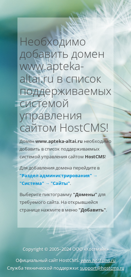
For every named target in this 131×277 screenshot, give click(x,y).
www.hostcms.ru (98, 260)
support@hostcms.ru (102, 268)
